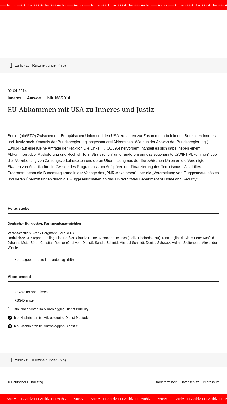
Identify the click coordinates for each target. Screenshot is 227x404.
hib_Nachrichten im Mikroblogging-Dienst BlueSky (51, 309)
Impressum (211, 382)
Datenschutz (190, 382)
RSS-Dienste (24, 300)
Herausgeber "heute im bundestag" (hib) (44, 260)
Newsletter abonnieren (31, 292)
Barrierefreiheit (166, 382)
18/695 (110, 148)
